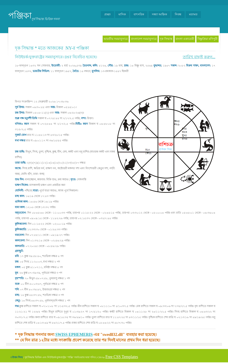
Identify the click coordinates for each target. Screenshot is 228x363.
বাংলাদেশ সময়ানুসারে (144, 38)
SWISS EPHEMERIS (74, 334)
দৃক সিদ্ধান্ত (166, 38)
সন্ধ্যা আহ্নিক (159, 14)
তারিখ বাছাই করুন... (199, 57)
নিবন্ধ (178, 14)
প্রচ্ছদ (107, 14)
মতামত (193, 14)
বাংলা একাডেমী (185, 38)
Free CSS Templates (121, 357)
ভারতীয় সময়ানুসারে (116, 38)
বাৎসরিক (139, 14)
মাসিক (122, 14)
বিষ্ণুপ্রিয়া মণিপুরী (207, 38)
